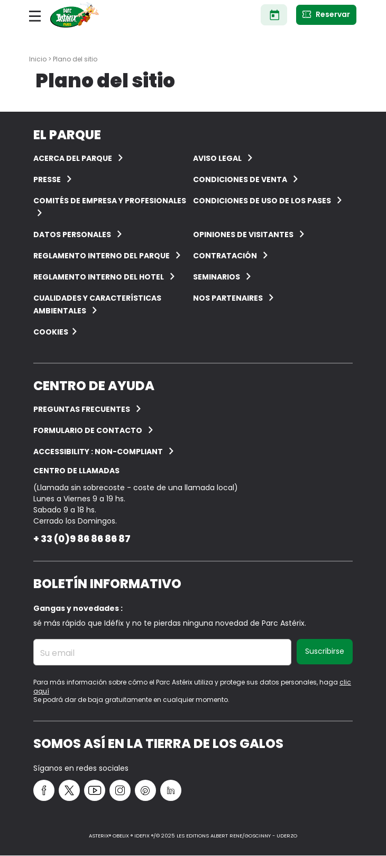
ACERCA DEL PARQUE (72, 158)
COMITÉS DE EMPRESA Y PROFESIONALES (109, 200)
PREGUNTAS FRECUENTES (81, 409)
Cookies (50, 332)
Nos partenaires (228, 298)
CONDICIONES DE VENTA (240, 179)
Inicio (38, 59)
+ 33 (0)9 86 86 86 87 (82, 538)
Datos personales (72, 234)
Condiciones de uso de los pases (262, 200)
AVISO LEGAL (217, 158)
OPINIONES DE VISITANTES (243, 234)
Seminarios (216, 277)
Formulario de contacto (87, 430)
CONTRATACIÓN (225, 255)
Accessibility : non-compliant (98, 451)
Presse (47, 179)
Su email (57, 653)
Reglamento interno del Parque (101, 255)
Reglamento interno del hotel (98, 277)
